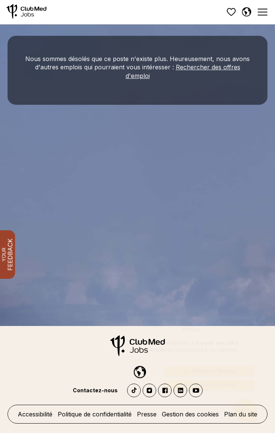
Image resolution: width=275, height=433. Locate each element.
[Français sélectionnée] (246, 12)
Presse (147, 414)
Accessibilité (35, 414)
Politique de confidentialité (95, 414)
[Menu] (262, 12)
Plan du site (240, 414)
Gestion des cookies (190, 414)
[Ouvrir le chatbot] (245, 400)
